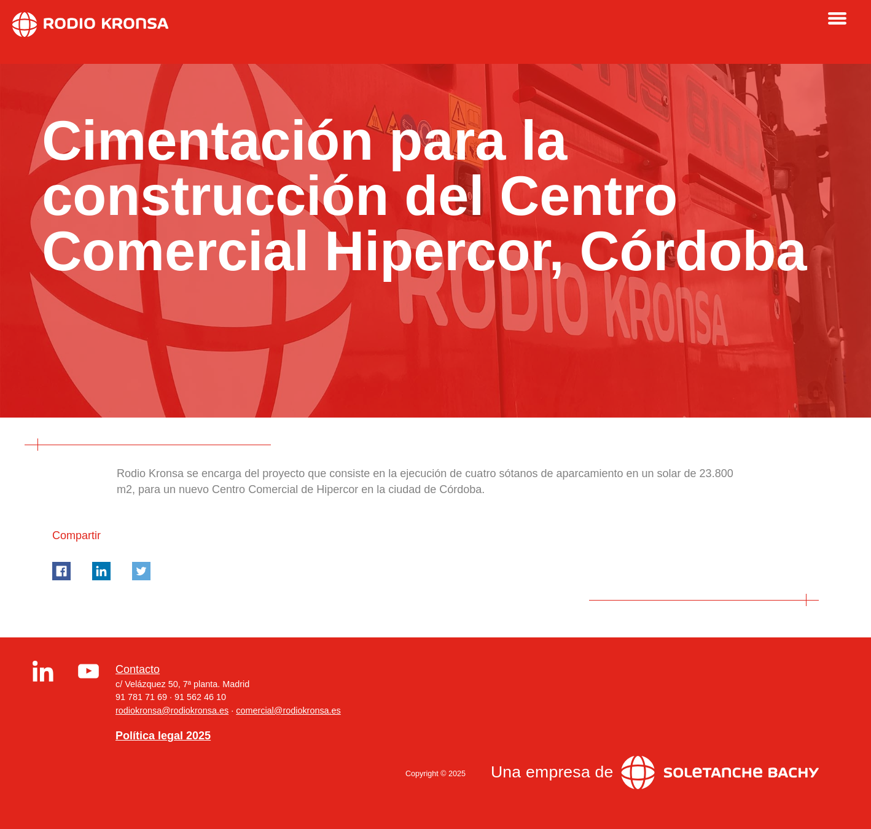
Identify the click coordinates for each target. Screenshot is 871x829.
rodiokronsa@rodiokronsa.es (171, 710)
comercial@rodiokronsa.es (288, 710)
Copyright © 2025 (435, 773)
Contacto (137, 669)
